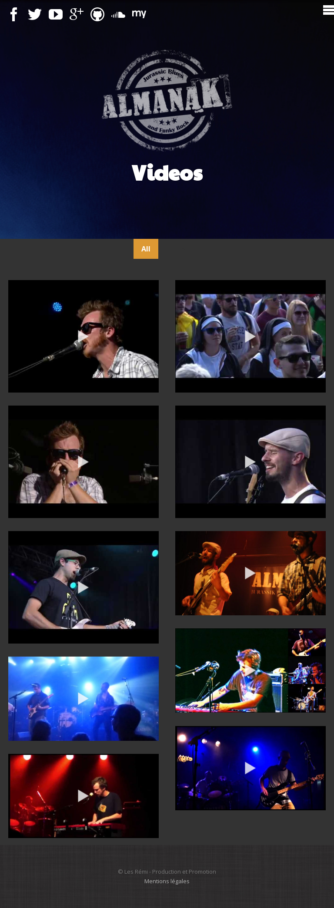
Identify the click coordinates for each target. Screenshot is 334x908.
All (145, 249)
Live (184, 249)
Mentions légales (167, 881)
